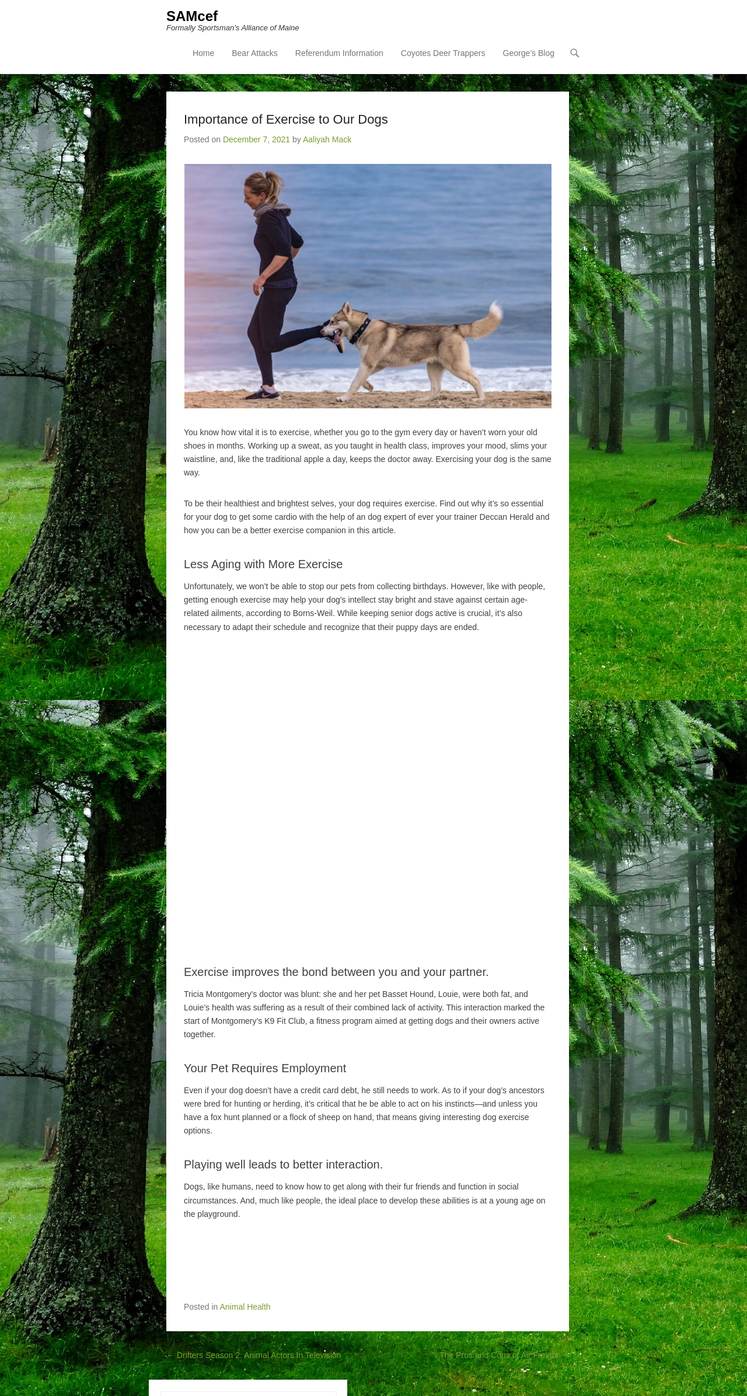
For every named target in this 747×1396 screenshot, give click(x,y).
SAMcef (192, 16)
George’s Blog (528, 53)
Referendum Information (339, 53)
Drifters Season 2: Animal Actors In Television (253, 1355)
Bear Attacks (255, 53)
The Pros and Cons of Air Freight (504, 1355)
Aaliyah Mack (327, 139)
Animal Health (245, 1306)
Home (203, 53)
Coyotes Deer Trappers (443, 53)
